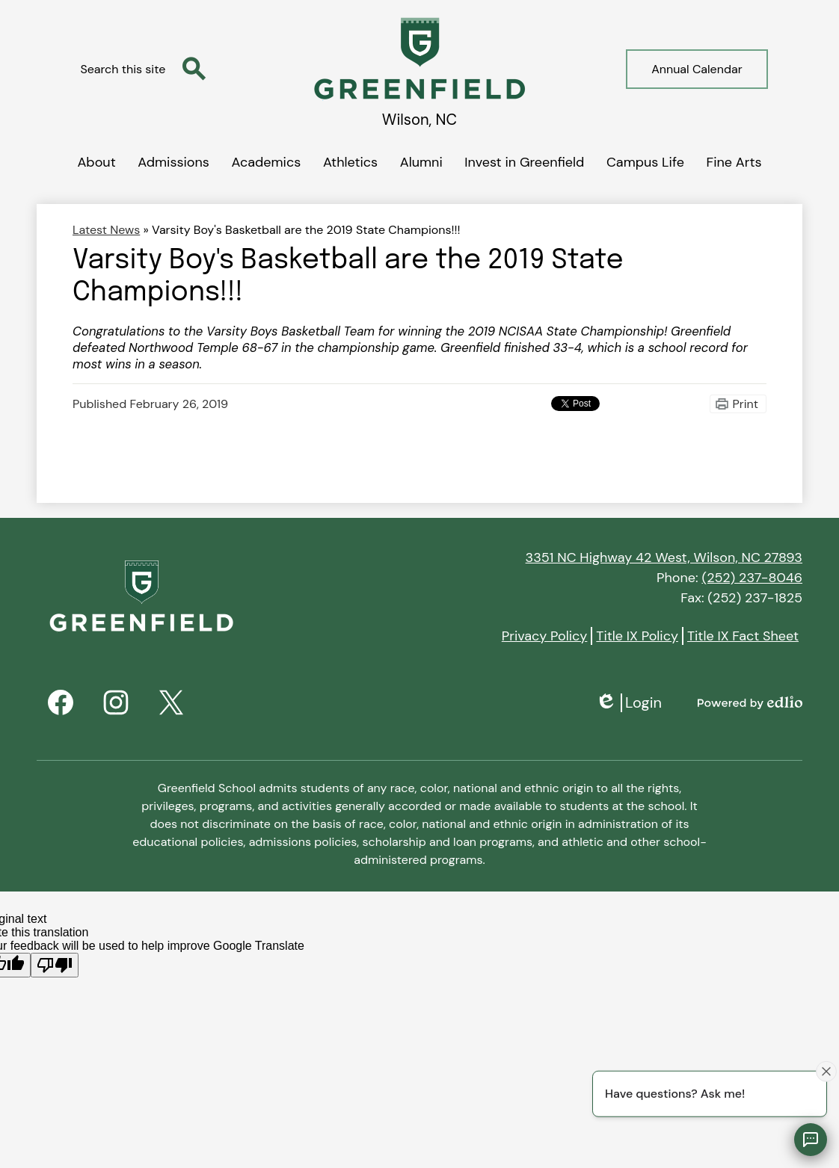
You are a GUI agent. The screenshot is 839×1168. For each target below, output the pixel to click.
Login (628, 702)
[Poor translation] (55, 965)
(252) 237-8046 (751, 578)
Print (746, 404)
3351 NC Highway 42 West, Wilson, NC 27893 (664, 557)
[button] (96, 159)
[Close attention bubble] (826, 1070)
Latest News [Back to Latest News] (106, 230)
